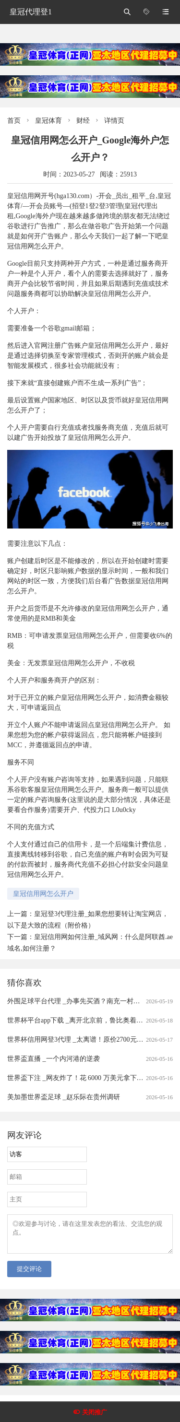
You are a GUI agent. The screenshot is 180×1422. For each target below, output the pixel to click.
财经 (83, 120)
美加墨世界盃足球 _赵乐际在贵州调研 (63, 1097)
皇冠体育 (48, 120)
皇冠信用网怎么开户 (43, 893)
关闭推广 (94, 1412)
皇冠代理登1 (31, 12)
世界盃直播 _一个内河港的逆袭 (53, 1058)
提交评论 (29, 1274)
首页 (14, 120)
